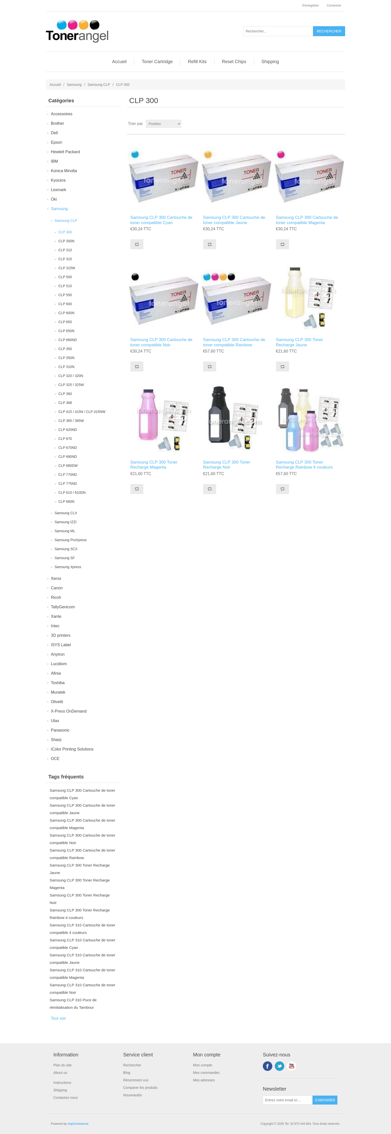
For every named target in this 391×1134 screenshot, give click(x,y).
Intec (55, 626)
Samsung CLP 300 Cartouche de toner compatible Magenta (82, 824)
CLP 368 (65, 403)
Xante (56, 616)
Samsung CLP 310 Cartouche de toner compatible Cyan (82, 944)
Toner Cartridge (157, 61)
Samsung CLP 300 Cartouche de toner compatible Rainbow (82, 854)
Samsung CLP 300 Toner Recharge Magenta (80, 884)
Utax (55, 721)
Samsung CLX (66, 513)
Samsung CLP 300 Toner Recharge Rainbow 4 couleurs (80, 914)
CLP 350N (66, 358)
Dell (54, 133)
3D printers (60, 635)
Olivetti (57, 702)
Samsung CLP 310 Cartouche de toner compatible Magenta (82, 974)
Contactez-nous (65, 1098)
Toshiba (58, 683)
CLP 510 (65, 286)
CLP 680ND (67, 457)
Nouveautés (132, 1095)
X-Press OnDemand (69, 711)
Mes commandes (206, 1073)
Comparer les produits (140, 1088)
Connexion (334, 5)
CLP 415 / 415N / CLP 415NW (81, 412)
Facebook (267, 1066)
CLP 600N (66, 313)
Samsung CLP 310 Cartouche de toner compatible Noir (82, 989)
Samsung (74, 85)
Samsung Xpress (68, 567)
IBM (54, 161)
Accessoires (61, 114)
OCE (55, 758)
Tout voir (58, 1018)
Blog (126, 1073)
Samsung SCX (66, 549)
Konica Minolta (64, 171)
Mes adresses (204, 1080)
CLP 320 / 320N (70, 376)
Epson (56, 142)
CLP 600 (65, 304)
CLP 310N (66, 367)
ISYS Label (61, 645)
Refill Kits (197, 61)
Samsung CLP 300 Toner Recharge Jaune (80, 869)
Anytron (58, 654)
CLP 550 (65, 295)
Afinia (56, 673)
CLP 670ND (67, 448)
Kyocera (58, 180)
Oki (54, 199)
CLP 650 (65, 322)
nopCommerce (78, 1124)
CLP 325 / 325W (71, 385)
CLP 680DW (68, 466)
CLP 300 (65, 232)
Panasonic (60, 730)
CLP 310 (65, 250)
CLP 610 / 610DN (72, 493)
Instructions (62, 1083)
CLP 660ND (67, 340)
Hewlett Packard (65, 152)
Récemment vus (135, 1080)
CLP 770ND (67, 475)
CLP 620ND (67, 430)
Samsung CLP (99, 85)
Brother (57, 123)
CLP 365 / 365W (71, 421)
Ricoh (56, 597)
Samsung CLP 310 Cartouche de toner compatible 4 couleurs (82, 929)
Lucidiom (59, 664)
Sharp (56, 740)
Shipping (270, 61)
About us (60, 1073)
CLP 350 (65, 349)
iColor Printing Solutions (72, 749)
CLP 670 (65, 439)
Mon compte (202, 1065)
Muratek (58, 692)
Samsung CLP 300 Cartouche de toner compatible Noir (82, 839)
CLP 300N (66, 241)
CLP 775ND (67, 484)
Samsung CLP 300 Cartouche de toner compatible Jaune (82, 809)
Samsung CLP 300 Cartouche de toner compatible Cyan (82, 794)
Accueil (119, 61)
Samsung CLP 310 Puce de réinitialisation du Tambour (73, 1003)
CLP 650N (66, 331)
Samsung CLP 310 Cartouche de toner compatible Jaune (82, 959)
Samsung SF (65, 558)
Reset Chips (234, 61)
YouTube (291, 1066)
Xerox (56, 578)
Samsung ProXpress (71, 540)
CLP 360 (65, 394)
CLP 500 (65, 277)
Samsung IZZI (66, 522)
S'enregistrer (310, 5)
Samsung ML (65, 531)
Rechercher (132, 1065)
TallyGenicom (63, 607)
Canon (57, 588)
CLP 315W (66, 268)
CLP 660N (66, 502)
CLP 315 (65, 259)
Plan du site (62, 1065)
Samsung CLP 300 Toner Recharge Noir (80, 899)
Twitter (279, 1066)
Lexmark (58, 190)
